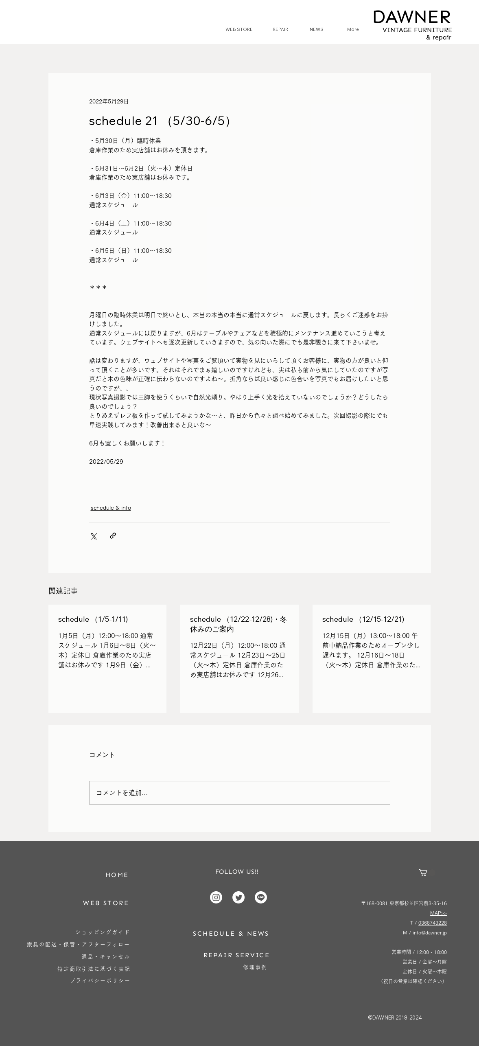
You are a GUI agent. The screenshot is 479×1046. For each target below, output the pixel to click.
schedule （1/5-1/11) (93, 619)
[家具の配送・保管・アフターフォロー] (79, 944)
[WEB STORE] (106, 903)
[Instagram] (216, 897)
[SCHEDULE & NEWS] (231, 933)
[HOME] (117, 874)
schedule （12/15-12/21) (363, 619)
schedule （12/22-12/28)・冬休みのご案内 (238, 624)
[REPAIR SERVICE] (236, 955)
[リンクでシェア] (113, 535)
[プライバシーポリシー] (100, 980)
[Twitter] (238, 897)
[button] (427, 872)
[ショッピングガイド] (103, 932)
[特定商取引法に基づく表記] (94, 969)
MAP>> (438, 912)
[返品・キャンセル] (106, 956)
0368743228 (432, 922)
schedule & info (111, 508)
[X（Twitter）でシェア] (93, 535)
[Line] (261, 897)
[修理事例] (255, 967)
